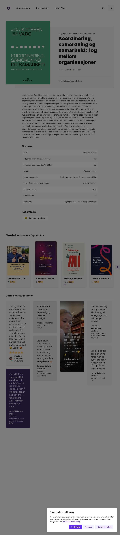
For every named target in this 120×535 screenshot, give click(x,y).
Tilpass (88, 527)
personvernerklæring (71, 522)
